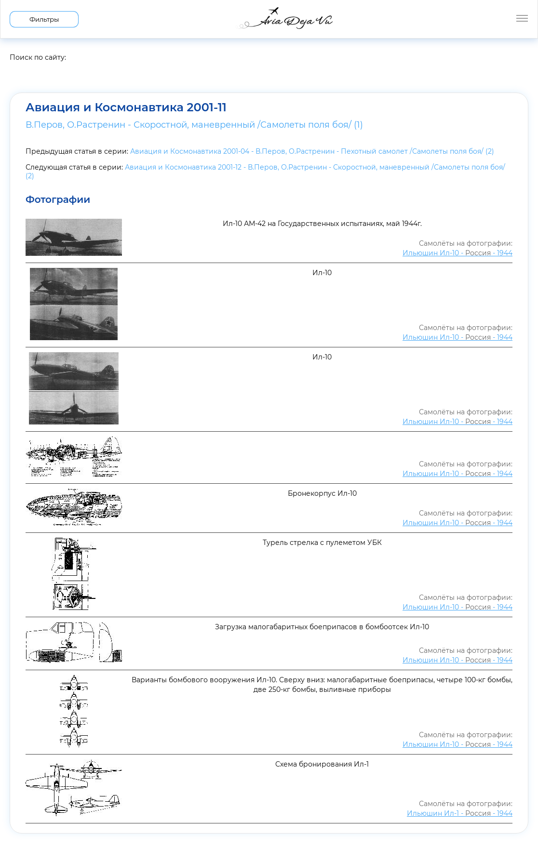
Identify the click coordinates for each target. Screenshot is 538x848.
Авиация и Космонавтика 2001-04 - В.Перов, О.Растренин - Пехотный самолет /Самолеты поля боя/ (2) (312, 151)
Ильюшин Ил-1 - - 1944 (459, 813)
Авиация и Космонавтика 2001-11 (126, 107)
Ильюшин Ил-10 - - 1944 (457, 253)
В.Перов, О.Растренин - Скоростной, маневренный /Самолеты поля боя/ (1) (194, 124)
